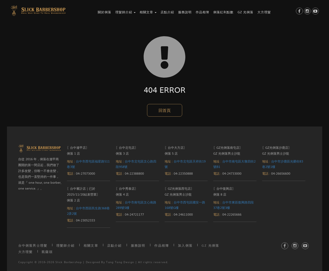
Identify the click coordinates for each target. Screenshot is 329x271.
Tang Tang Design (120, 262)
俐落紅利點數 (223, 12)
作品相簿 (202, 12)
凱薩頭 (47, 251)
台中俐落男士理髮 (33, 245)
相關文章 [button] (148, 12)
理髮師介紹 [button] (125, 12)
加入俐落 (185, 245)
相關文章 (91, 245)
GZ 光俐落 (245, 12)
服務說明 (185, 12)
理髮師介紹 (65, 245)
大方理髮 (264, 12)
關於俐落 (104, 12)
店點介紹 (167, 12)
